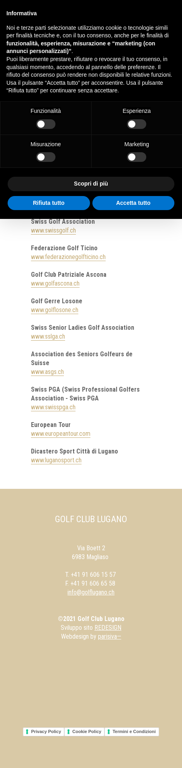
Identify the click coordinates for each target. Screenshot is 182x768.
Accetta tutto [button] (133, 203)
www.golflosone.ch (54, 310)
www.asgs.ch (47, 372)
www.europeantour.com (60, 433)
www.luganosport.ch (56, 460)
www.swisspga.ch (53, 407)
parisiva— (109, 636)
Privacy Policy (46, 731)
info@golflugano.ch (91, 592)
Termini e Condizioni (133, 731)
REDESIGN (107, 627)
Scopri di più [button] (91, 183)
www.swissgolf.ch (53, 230)
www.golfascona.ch (55, 283)
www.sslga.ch (48, 336)
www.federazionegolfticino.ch (68, 257)
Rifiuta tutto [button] (49, 203)
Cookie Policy (86, 731)
